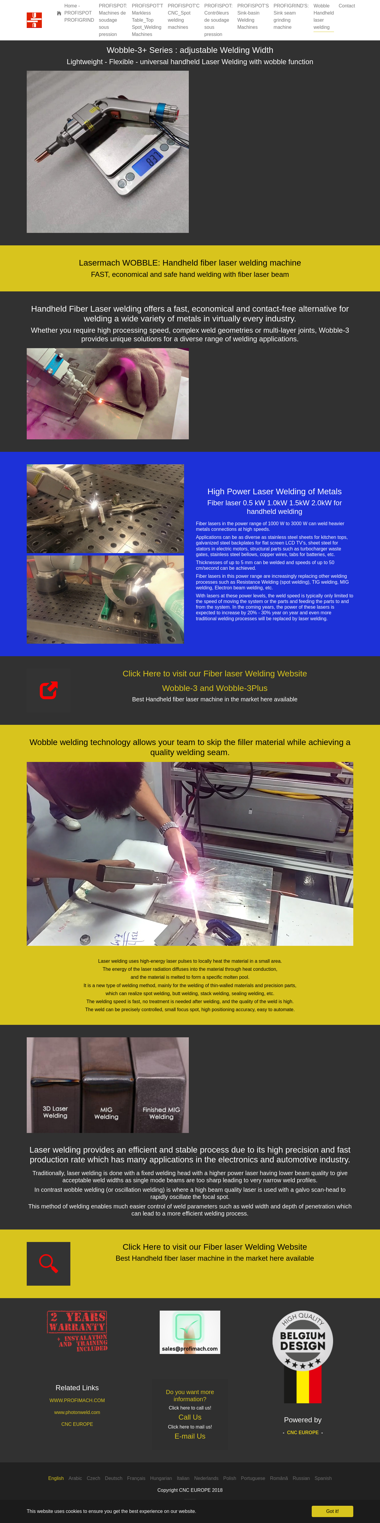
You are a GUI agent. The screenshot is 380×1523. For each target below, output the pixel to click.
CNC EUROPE (77, 1424)
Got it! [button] (332, 1511)
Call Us (189, 1417)
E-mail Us (190, 1436)
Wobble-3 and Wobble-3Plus (214, 688)
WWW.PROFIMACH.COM (77, 1400)
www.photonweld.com (77, 1412)
